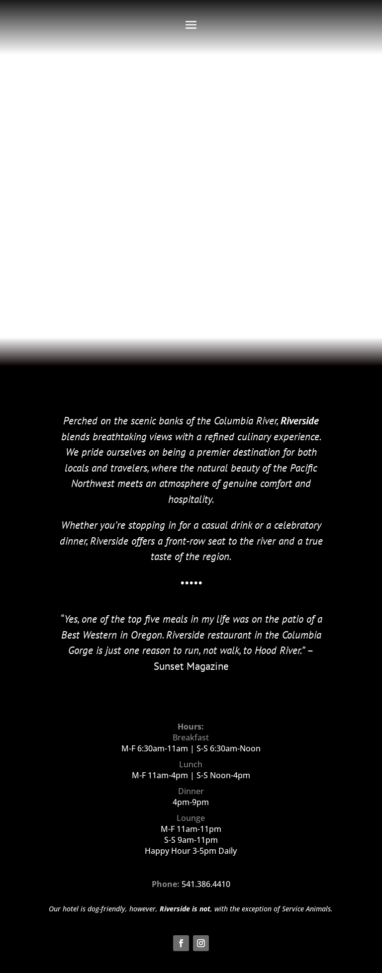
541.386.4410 (206, 884)
